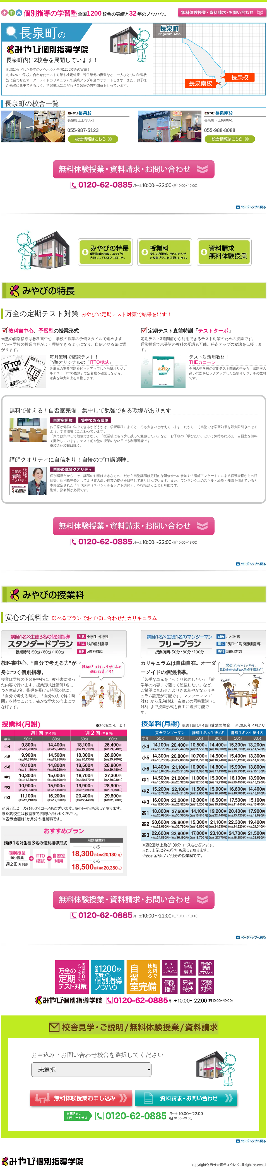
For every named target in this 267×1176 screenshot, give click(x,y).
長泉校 (85, 113)
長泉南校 (224, 113)
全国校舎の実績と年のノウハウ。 (96, 14)
